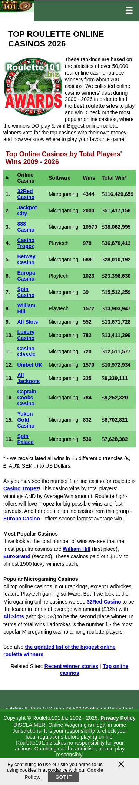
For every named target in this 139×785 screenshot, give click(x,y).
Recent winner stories (71, 666)
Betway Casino (26, 259)
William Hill (76, 549)
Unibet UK (29, 365)
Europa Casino (26, 276)
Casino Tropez (25, 243)
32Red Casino (25, 194)
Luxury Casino (25, 335)
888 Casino (25, 227)
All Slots (27, 322)
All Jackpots (28, 378)
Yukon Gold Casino (25, 420)
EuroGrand (16, 556)
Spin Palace (25, 439)
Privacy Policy (118, 718)
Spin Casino (25, 292)
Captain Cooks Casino (26, 397)
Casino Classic (26, 351)
